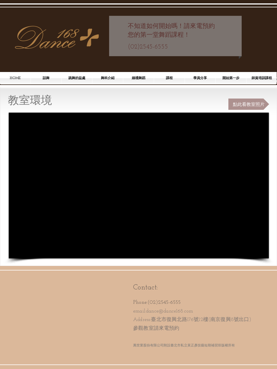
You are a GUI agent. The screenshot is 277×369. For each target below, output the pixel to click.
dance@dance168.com (169, 311)
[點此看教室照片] (248, 104)
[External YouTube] (139, 185)
